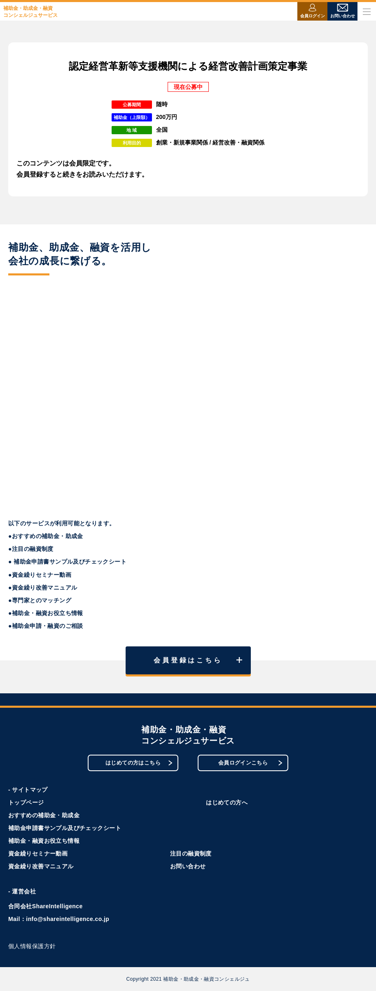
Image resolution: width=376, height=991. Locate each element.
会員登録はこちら (198, 660)
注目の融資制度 (191, 853)
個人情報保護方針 (32, 946)
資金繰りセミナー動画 (38, 853)
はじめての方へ (227, 802)
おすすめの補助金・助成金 (43, 815)
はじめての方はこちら (139, 763)
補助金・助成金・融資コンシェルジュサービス (30, 11)
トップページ (26, 802)
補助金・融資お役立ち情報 (43, 840)
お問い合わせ (188, 866)
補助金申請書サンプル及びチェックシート (64, 828)
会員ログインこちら (250, 763)
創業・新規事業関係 (182, 142)
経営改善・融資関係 (238, 142)
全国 (162, 129)
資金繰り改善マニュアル (41, 866)
